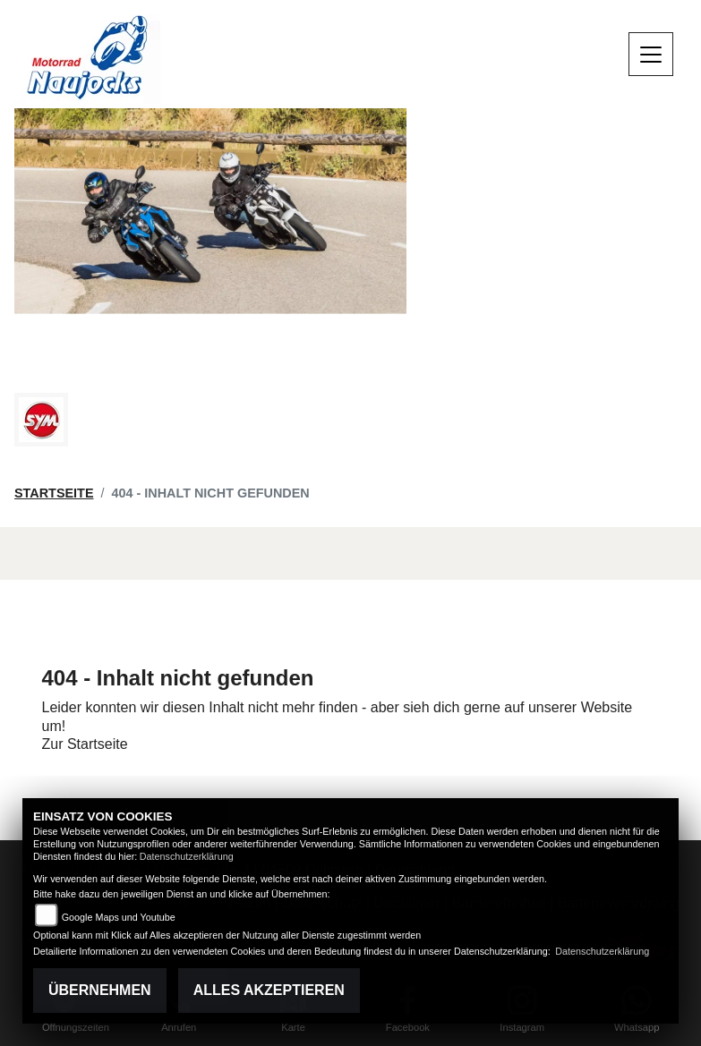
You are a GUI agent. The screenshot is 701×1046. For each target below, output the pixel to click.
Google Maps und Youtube (118, 917)
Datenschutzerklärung (187, 856)
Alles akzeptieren (269, 990)
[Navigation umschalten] (650, 54)
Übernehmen (99, 990)
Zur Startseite (85, 744)
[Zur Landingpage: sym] (41, 419)
